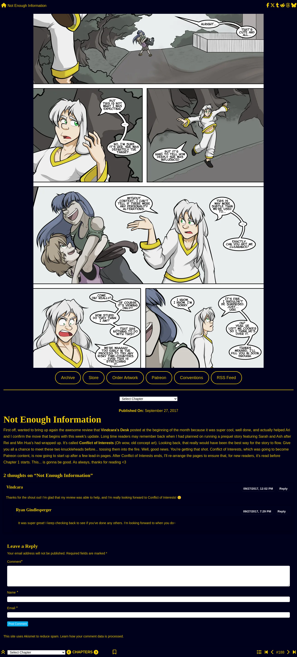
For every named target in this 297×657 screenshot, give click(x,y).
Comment (14, 561)
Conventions (191, 377)
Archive (68, 377)
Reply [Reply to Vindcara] (284, 488)
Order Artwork (125, 377)
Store (94, 377)
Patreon (159, 377)
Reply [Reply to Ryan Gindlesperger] (282, 511)
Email (11, 608)
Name (11, 592)
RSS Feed (226, 377)
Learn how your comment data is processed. (92, 636)
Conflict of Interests (96, 443)
